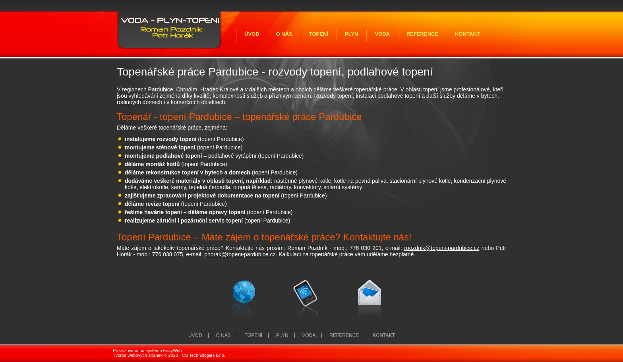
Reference (422, 34)
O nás (284, 34)
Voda (382, 34)
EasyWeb (172, 350)
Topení (318, 34)
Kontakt (467, 34)
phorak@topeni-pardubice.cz (239, 254)
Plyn (351, 34)
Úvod (251, 34)
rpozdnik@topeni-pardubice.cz (441, 248)
